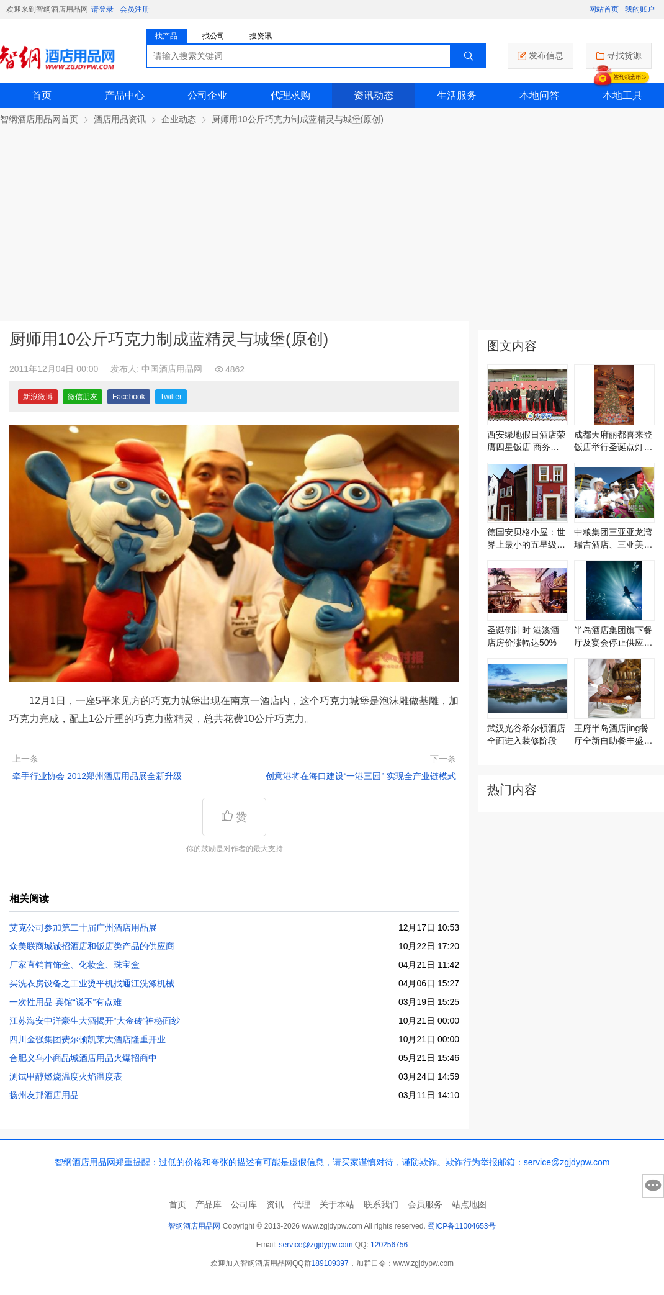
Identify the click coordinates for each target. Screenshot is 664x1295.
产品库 (208, 1204)
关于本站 (337, 1204)
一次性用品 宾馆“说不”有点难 (65, 1002)
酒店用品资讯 (120, 119)
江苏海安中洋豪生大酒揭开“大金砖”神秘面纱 (94, 1021)
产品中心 (125, 95)
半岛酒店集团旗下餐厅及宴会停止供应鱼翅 (613, 637)
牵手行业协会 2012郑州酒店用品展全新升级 (97, 776)
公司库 (244, 1204)
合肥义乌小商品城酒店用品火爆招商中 (83, 1058)
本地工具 (622, 95)
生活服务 (457, 95)
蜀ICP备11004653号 (461, 1226)
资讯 (275, 1204)
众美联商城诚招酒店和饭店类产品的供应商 (91, 946)
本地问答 (539, 95)
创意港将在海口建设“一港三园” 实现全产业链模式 (361, 776)
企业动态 (178, 119)
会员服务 (425, 1204)
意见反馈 (653, 1186)
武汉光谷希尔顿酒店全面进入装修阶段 (526, 734)
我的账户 (640, 9)
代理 (301, 1204)
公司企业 (207, 95)
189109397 (330, 1263)
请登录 (102, 9)
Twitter (171, 396)
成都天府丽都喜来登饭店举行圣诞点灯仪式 (613, 441)
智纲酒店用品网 (194, 1226)
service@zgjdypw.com (316, 1244)
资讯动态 (373, 95)
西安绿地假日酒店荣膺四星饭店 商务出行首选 (526, 441)
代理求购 (290, 95)
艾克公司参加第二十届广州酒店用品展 (83, 927)
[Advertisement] (332, 218)
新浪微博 (38, 396)
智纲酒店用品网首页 (39, 119)
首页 (42, 95)
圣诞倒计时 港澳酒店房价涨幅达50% (523, 636)
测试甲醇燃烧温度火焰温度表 (65, 1076)
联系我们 (381, 1204)
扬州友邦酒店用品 (44, 1095)
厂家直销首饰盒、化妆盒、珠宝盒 (74, 965)
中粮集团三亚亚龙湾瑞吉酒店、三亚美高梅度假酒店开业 (613, 539)
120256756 (389, 1244)
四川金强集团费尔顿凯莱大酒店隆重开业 (87, 1039)
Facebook (128, 396)
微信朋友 (82, 396)
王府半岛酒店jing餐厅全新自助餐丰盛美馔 (613, 735)
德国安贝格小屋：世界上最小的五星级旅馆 (526, 539)
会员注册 (135, 9)
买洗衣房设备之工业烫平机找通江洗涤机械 (91, 983)
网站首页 (604, 9)
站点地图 (469, 1204)
